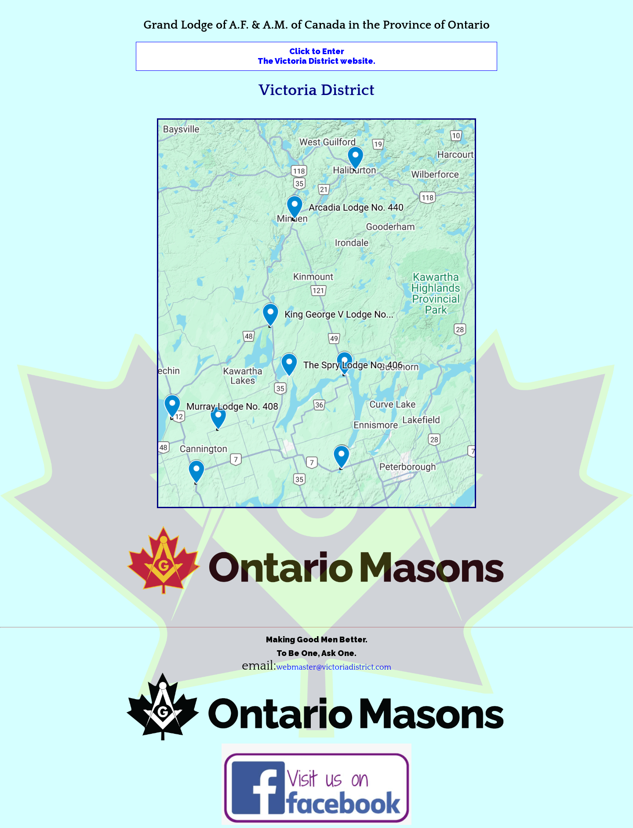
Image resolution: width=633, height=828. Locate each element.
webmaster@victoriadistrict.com (333, 667)
